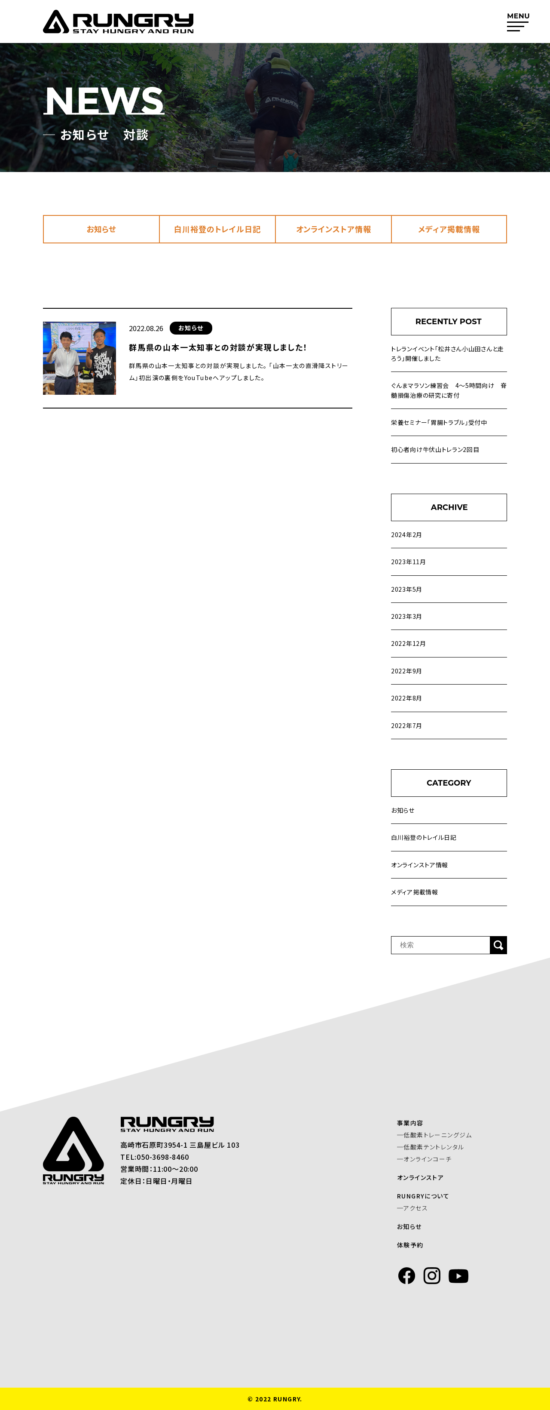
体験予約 (416, 1245)
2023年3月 (406, 616)
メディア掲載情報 (449, 228)
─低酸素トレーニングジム (440, 1134)
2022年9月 (406, 671)
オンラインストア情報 (333, 228)
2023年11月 (408, 561)
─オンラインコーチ (430, 1159)
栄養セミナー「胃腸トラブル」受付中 (439, 422)
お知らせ (101, 228)
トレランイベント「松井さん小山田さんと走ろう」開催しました (447, 353)
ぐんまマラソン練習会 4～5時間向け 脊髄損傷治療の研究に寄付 (449, 390)
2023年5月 (406, 589)
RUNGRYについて (429, 1196)
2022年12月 (408, 643)
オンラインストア (426, 1177)
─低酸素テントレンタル (436, 1147)
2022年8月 (406, 698)
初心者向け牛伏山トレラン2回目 (435, 449)
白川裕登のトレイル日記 (217, 228)
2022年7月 (406, 725)
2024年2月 (406, 534)
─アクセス (418, 1208)
